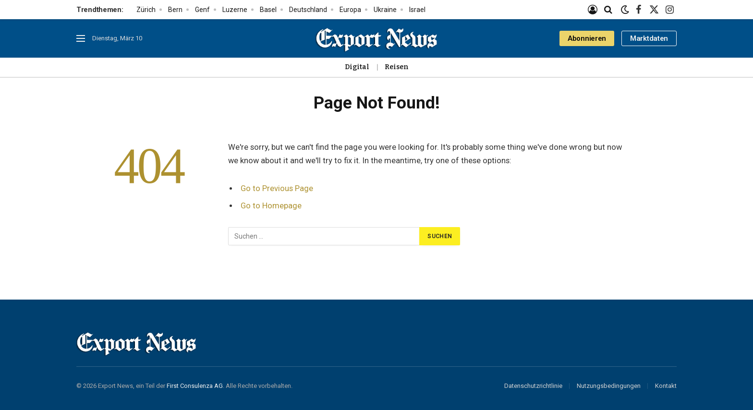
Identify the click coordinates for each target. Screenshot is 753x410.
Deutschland (308, 9)
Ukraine (385, 9)
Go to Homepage (271, 205)
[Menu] (80, 38)
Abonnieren (587, 38)
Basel (268, 9)
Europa (350, 9)
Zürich (146, 9)
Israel (417, 9)
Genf (202, 9)
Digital (357, 67)
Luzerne (234, 9)
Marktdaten (649, 38)
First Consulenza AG (195, 385)
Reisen (397, 67)
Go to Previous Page (277, 188)
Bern (175, 9)
